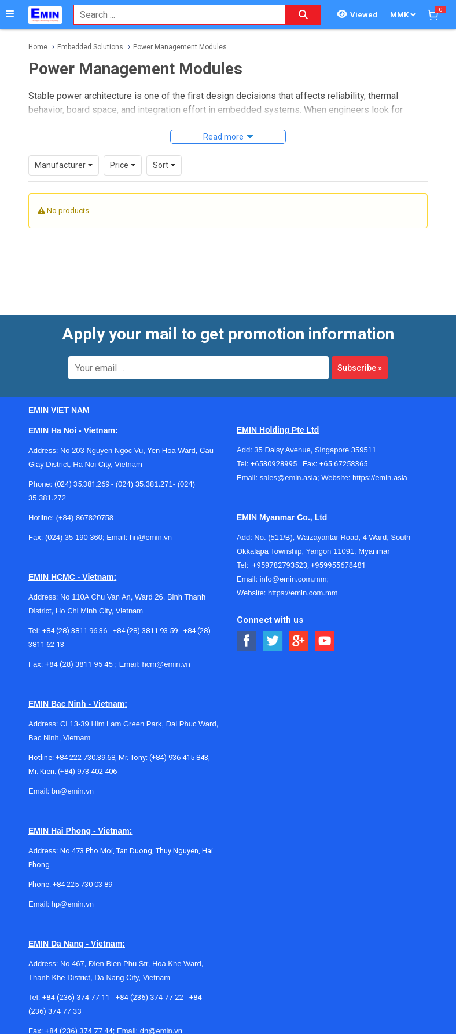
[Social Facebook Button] (247, 641)
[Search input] (173, 15)
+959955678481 (338, 565)
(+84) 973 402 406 (87, 771)
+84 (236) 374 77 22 (149, 997)
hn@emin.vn (151, 537)
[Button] (10, 14)
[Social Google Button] (299, 641)
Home (37, 47)
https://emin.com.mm (303, 593)
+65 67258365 (343, 463)
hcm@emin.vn (166, 664)
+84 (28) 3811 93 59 (145, 630)
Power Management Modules (180, 47)
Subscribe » (359, 367)
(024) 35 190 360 (73, 537)
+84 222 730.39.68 (85, 757)
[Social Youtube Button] (325, 641)
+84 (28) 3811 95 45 (79, 664)
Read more (223, 136)
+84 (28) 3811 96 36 (74, 630)
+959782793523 (279, 565)
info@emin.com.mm (293, 579)
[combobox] (173, 15)
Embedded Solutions (90, 47)
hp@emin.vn (73, 904)
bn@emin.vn (73, 791)
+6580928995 (277, 463)
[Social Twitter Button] (273, 641)
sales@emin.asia (288, 477)
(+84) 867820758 (84, 517)
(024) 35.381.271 (144, 484)
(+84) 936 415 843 (178, 757)
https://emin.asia (379, 477)
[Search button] (303, 15)
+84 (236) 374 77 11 (76, 997)
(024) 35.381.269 (81, 484)
